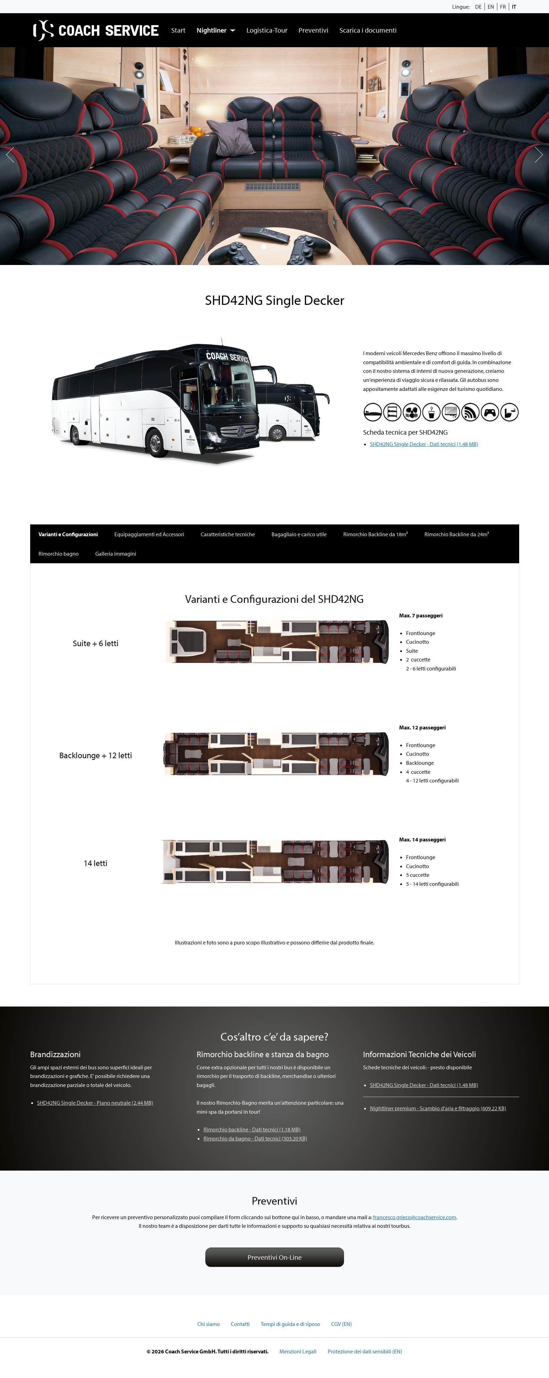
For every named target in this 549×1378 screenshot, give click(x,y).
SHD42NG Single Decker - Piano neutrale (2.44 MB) (95, 1102)
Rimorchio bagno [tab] (58, 553)
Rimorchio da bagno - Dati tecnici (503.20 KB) (255, 1138)
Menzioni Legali (298, 1351)
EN (491, 6)
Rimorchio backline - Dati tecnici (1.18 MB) (252, 1129)
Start (178, 30)
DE (478, 6)
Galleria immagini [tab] (115, 553)
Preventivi (313, 30)
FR (503, 6)
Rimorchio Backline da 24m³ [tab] (456, 534)
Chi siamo (208, 1323)
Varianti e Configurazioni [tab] (68, 534)
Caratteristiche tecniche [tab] (228, 534)
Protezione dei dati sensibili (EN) (365, 1351)
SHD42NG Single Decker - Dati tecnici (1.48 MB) (424, 443)
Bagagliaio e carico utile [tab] (299, 534)
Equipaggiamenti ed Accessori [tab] (149, 534)
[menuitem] (97, 30)
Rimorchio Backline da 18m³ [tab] (375, 534)
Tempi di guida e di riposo (290, 1323)
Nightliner (211, 30)
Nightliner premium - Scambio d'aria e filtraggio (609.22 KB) (438, 1108)
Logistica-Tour (267, 30)
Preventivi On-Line (275, 1257)
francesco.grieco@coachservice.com (414, 1217)
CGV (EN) (341, 1323)
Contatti (240, 1323)
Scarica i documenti (368, 30)
